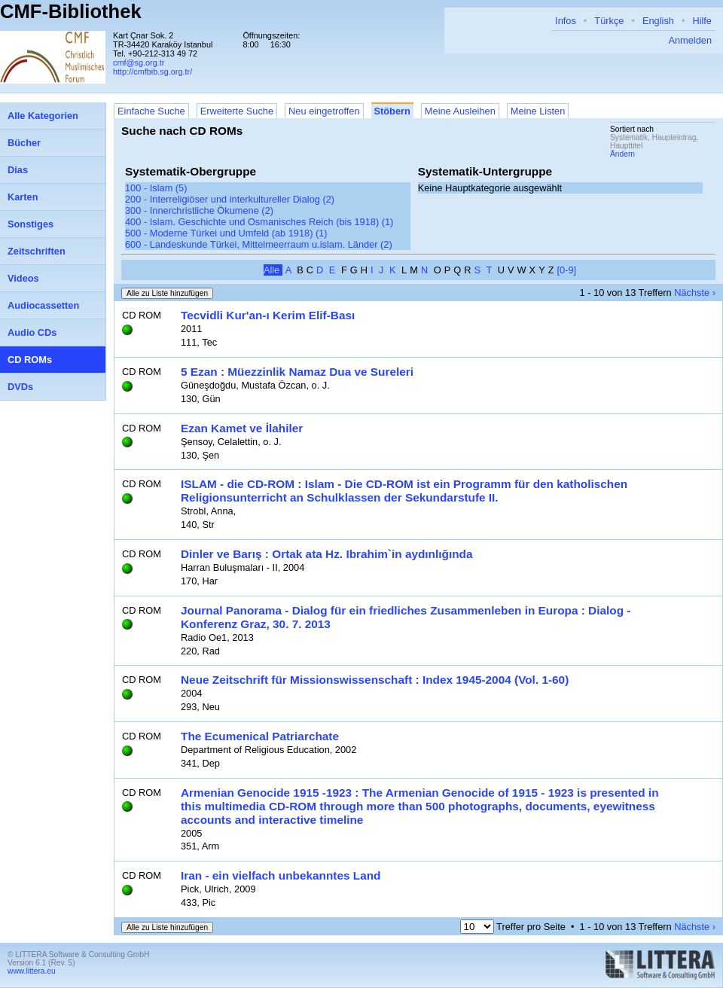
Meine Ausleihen (460, 111)
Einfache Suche (151, 111)
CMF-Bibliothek (71, 11)
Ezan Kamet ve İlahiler (242, 428)
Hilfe (702, 20)
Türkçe (609, 20)
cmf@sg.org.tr (138, 62)
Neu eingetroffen (323, 111)
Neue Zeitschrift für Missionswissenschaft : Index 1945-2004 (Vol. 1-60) (375, 679)
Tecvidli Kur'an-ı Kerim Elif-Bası (268, 315)
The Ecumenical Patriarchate (260, 736)
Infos (565, 20)
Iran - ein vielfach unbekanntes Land (280, 875)
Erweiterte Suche (236, 111)
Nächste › (694, 292)
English (658, 20)
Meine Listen (538, 111)
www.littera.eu (32, 971)
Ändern (622, 154)
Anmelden (690, 40)
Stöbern (392, 111)
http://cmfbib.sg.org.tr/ (152, 71)
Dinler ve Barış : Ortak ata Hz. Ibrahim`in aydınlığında (327, 553)
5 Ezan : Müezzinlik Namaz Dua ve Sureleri (297, 371)
